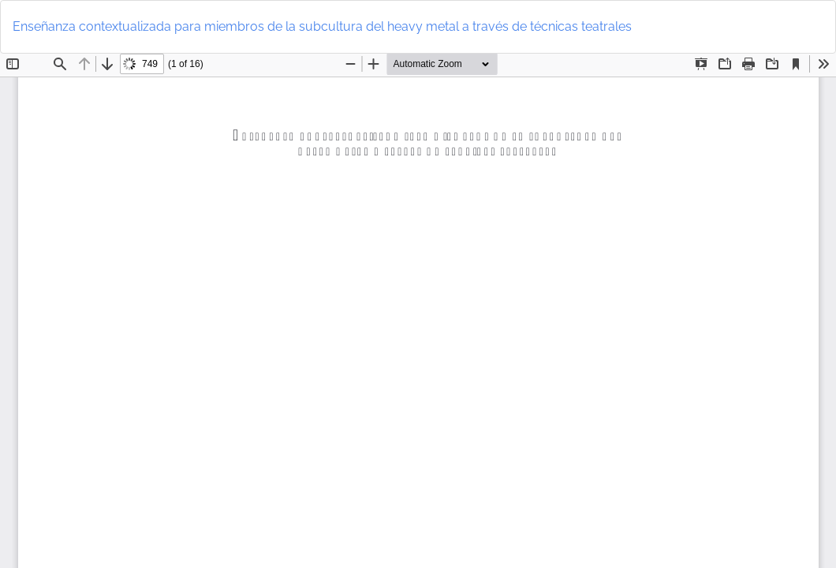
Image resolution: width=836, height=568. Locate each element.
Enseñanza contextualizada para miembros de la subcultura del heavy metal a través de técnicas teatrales (322, 26)
